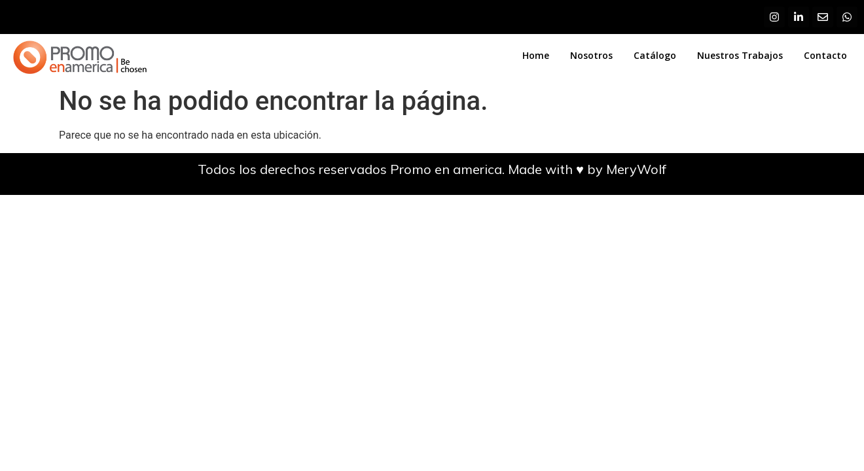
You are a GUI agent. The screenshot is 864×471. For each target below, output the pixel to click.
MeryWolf (636, 169)
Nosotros (591, 55)
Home (535, 55)
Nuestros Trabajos (740, 55)
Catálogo (655, 55)
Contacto (825, 55)
